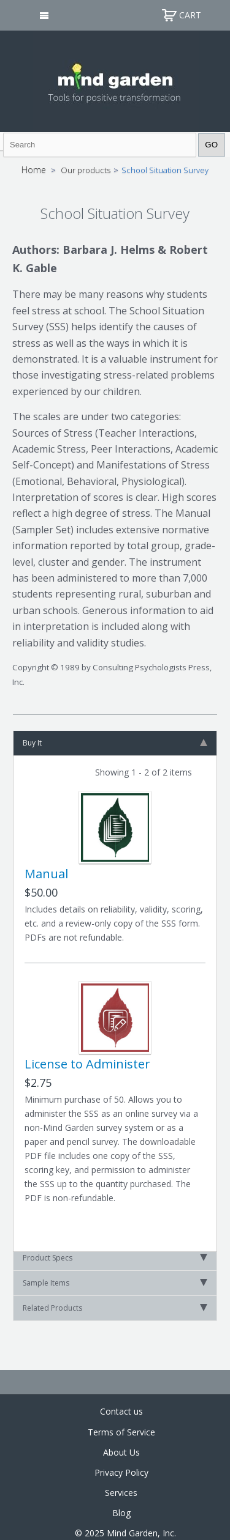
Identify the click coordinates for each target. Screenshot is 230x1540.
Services (121, 1492)
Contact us (121, 1411)
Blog (121, 1513)
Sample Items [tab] (115, 1283)
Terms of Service (121, 1432)
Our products (85, 170)
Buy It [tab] (115, 743)
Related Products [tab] (115, 1308)
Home (33, 170)
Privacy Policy (121, 1472)
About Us (121, 1452)
